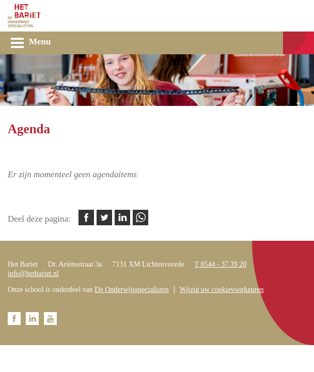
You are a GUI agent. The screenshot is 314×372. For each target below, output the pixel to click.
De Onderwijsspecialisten (131, 289)
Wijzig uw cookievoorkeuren (222, 289)
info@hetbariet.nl (33, 273)
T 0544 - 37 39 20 (220, 264)
